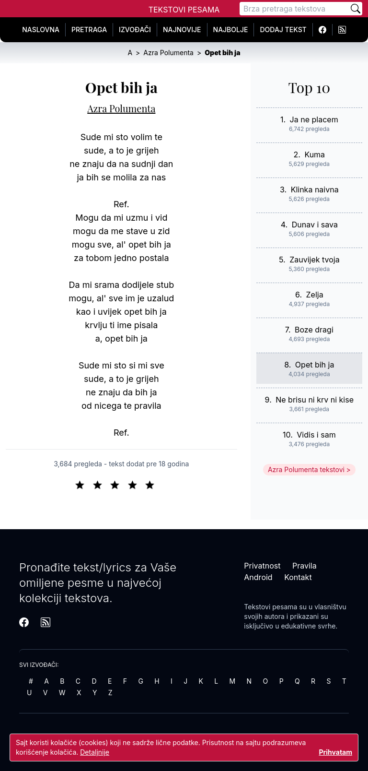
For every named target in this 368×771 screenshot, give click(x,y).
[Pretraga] (294, 8)
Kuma (314, 154)
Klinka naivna (315, 189)
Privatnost (262, 565)
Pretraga (89, 29)
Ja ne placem (314, 119)
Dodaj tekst (283, 29)
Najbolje (230, 29)
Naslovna (40, 29)
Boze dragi (314, 329)
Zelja (314, 294)
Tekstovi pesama (270, 607)
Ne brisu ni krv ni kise (315, 399)
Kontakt (297, 577)
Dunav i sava (315, 224)
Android (258, 577)
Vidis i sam (316, 434)
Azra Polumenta (121, 108)
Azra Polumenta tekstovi (306, 469)
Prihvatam (335, 752)
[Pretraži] (355, 8)
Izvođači (135, 29)
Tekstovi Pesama (184, 9)
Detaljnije (94, 752)
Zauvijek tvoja (314, 259)
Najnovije (182, 29)
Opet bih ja (314, 364)
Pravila (304, 565)
